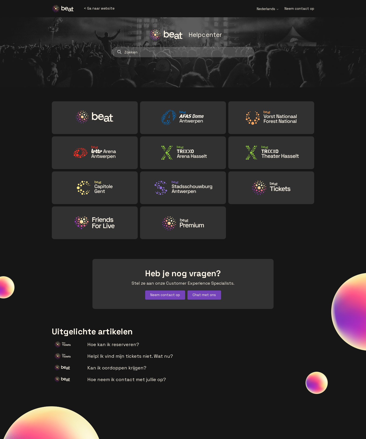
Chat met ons (204, 295)
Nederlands (268, 9)
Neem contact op (299, 8)
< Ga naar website (99, 8)
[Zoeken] (183, 52)
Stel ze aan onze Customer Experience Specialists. (183, 283)
